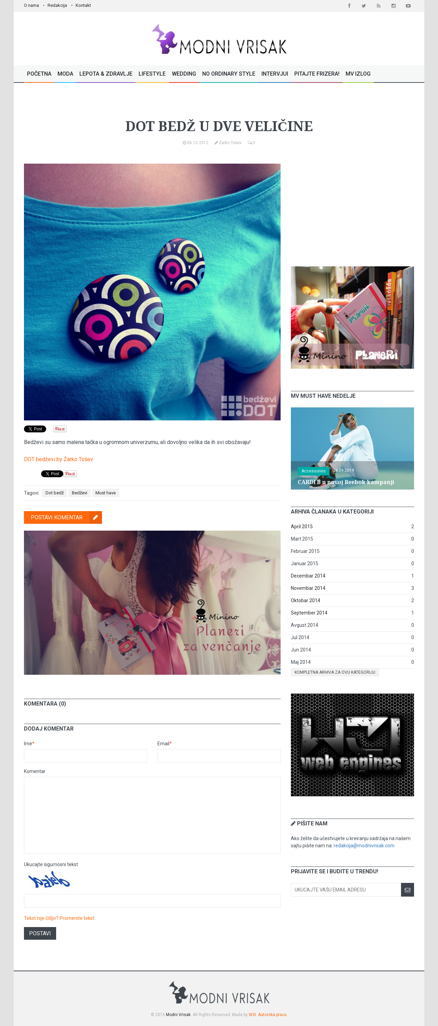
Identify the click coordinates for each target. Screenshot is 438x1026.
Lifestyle (152, 74)
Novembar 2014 (308, 588)
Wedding (184, 74)
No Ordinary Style (228, 74)
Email (164, 743)
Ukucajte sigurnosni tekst (51, 864)
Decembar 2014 (308, 576)
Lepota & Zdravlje (105, 74)
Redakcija (57, 5)
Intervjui (274, 74)
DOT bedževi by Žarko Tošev (58, 459)
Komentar (35, 771)
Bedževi (79, 492)
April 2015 (302, 526)
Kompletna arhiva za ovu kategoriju (335, 672)
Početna (39, 74)
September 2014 (309, 613)
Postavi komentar (66, 517)
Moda (65, 74)
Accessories (313, 471)
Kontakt (83, 5)
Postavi (40, 933)
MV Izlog (358, 74)
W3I (252, 1014)
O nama (31, 5)
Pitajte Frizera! (316, 74)
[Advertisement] (352, 206)
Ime (29, 743)
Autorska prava (272, 1014)
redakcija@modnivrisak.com (364, 845)
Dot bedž (55, 492)
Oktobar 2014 (305, 600)
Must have (217, 104)
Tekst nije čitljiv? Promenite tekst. (59, 918)
